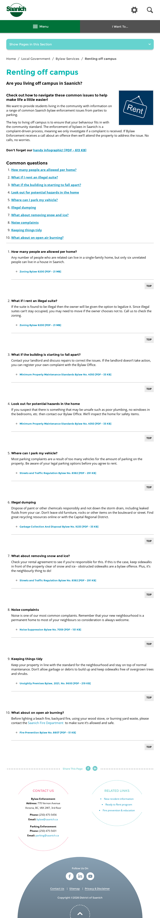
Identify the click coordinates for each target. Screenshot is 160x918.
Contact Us (57, 888)
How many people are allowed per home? (43, 170)
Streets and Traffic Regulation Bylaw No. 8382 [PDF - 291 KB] (58, 473)
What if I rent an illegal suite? (34, 177)
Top (149, 286)
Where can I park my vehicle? (34, 200)
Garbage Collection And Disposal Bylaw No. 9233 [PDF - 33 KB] (59, 526)
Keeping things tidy (26, 230)
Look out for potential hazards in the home (45, 192)
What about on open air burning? (37, 237)
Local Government (35, 59)
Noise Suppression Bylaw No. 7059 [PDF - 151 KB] (50, 629)
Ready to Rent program (118, 804)
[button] (150, 10)
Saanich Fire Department (45, 723)
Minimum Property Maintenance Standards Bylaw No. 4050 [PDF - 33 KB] (65, 374)
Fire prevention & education (119, 810)
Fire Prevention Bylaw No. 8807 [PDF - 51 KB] (48, 732)
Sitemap (74, 888)
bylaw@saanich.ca (47, 819)
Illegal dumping (23, 207)
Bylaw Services (67, 59)
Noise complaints (25, 222)
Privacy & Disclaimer (97, 888)
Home (11, 59)
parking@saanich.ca (47, 835)
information (126, 799)
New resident (111, 799)
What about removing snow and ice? (40, 215)
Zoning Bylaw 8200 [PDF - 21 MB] (40, 271)
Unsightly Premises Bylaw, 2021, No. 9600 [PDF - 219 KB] (55, 683)
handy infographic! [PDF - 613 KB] (59, 150)
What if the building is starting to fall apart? (46, 185)
